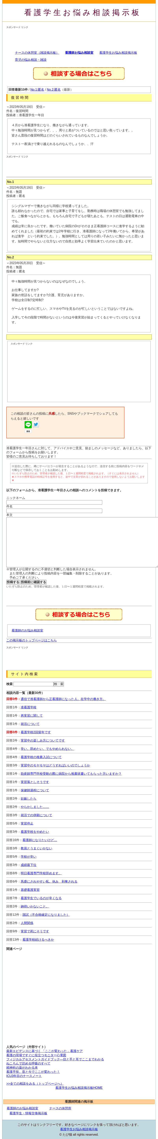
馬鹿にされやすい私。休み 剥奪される (49, 881)
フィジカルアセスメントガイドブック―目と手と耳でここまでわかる (55, 1059)
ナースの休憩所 (60, 1108)
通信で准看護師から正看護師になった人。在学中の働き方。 (63, 699)
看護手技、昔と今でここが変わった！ (33, 1071)
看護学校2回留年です (36, 732)
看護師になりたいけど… (39, 840)
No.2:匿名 (54, 89)
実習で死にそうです (35, 931)
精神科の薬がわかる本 (22, 1067)
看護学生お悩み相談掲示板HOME (79, 1087)
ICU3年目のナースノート (24, 1076)
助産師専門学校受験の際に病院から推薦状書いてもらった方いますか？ (71, 773)
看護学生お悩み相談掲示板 (82, 12)
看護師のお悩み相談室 (27, 630)
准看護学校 (28, 707)
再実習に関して (32, 715)
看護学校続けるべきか (38, 939)
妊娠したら (28, 798)
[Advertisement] (78, 38)
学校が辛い (28, 856)
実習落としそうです (35, 782)
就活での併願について (36, 815)
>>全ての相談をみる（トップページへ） (35, 1083)
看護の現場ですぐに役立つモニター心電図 (36, 1055)
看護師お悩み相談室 (79, 52)
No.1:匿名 (37, 89)
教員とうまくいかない (36, 848)
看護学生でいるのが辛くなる (41, 898)
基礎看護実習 (30, 889)
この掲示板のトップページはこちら (31, 640)
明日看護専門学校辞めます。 (41, 873)
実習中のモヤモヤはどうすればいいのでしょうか (55, 765)
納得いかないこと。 (35, 906)
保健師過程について (35, 790)
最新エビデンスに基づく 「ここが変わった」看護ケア (44, 1051)
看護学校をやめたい (35, 831)
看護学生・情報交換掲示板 (28, 1113)
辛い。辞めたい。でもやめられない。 (47, 748)
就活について (30, 724)
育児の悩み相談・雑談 (30, 59)
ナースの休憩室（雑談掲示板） (37, 52)
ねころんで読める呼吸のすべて (28, 1063)
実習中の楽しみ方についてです (43, 740)
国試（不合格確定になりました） (46, 914)
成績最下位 (28, 865)
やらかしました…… (35, 807)
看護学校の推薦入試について (41, 757)
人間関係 (27, 923)
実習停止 (27, 823)
